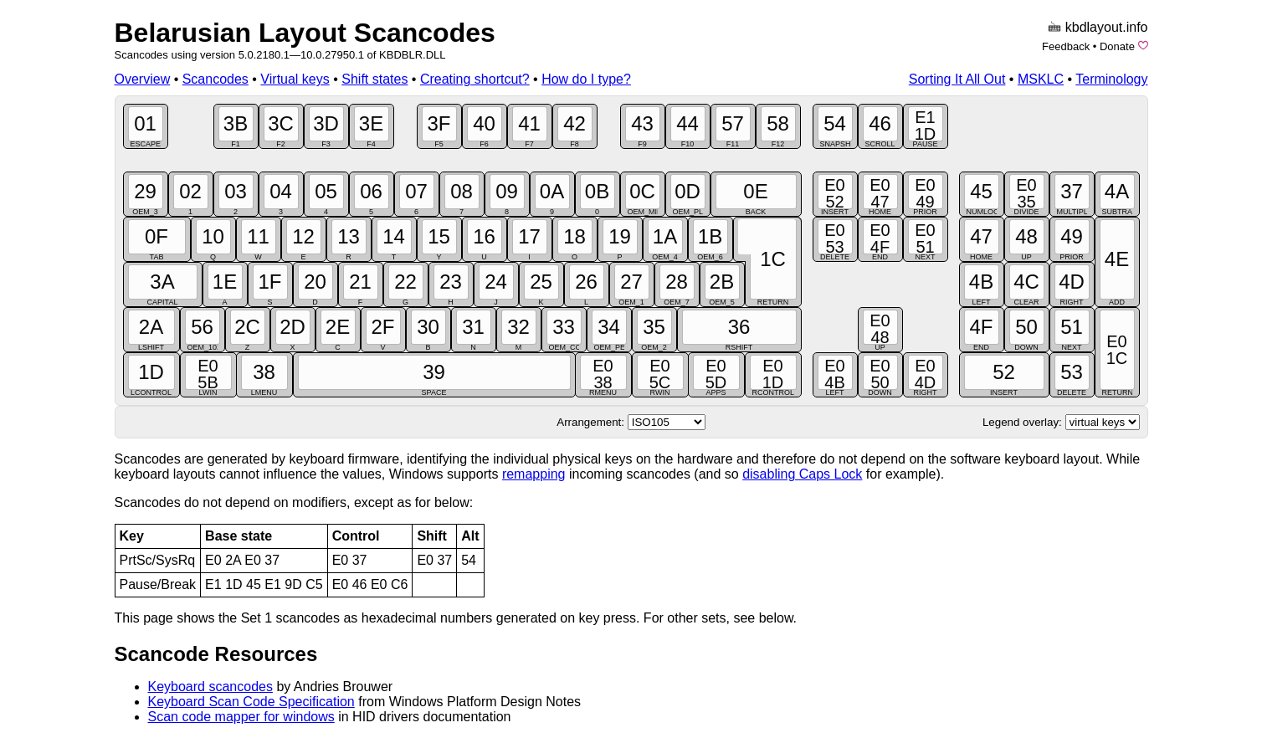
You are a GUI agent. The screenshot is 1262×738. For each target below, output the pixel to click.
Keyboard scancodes (210, 686)
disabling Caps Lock (802, 474)
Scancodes (215, 79)
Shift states (374, 79)
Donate (1117, 46)
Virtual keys (294, 79)
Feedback (1066, 46)
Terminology (1111, 79)
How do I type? (586, 79)
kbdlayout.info (1106, 27)
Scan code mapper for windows (241, 717)
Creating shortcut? (475, 79)
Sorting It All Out (957, 79)
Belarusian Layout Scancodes (305, 33)
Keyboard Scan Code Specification (251, 701)
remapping (534, 474)
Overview (143, 79)
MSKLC (1041, 79)
